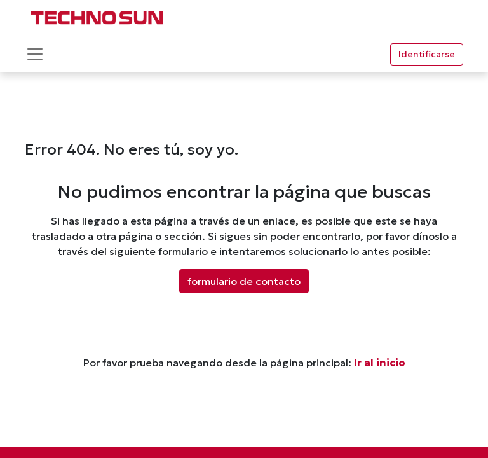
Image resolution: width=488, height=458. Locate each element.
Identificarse (426, 54)
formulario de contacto (244, 281)
